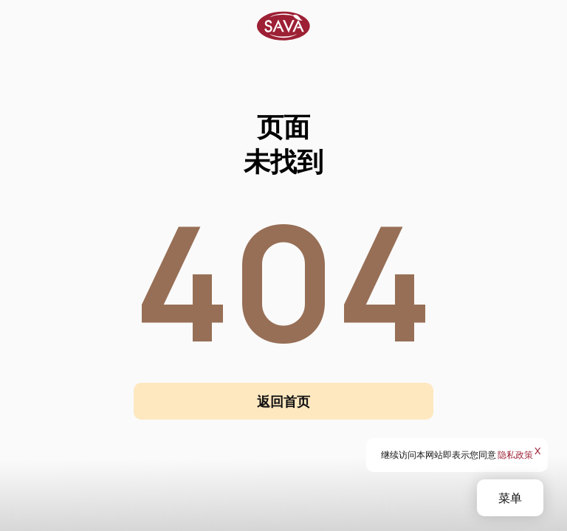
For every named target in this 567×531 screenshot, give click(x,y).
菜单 (510, 498)
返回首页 (283, 401)
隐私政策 (515, 454)
